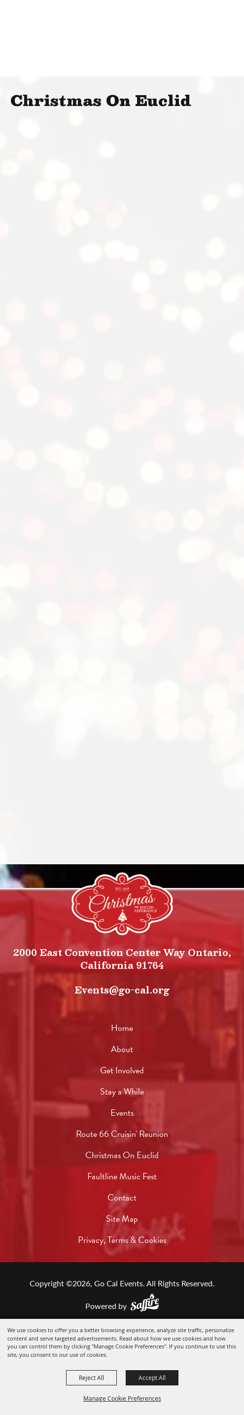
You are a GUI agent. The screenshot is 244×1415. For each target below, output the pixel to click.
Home (122, 1027)
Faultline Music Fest (122, 1176)
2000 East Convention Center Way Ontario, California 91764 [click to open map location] (122, 959)
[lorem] (122, 903)
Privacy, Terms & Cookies (122, 1239)
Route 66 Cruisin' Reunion (122, 1133)
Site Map (122, 1218)
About (122, 1049)
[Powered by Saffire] (145, 1302)
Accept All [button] (152, 1377)
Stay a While (122, 1091)
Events (122, 1112)
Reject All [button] (91, 1377)
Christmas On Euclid (122, 1155)
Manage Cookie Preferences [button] (122, 1398)
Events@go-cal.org (122, 989)
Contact (122, 1197)
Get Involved (122, 1070)
